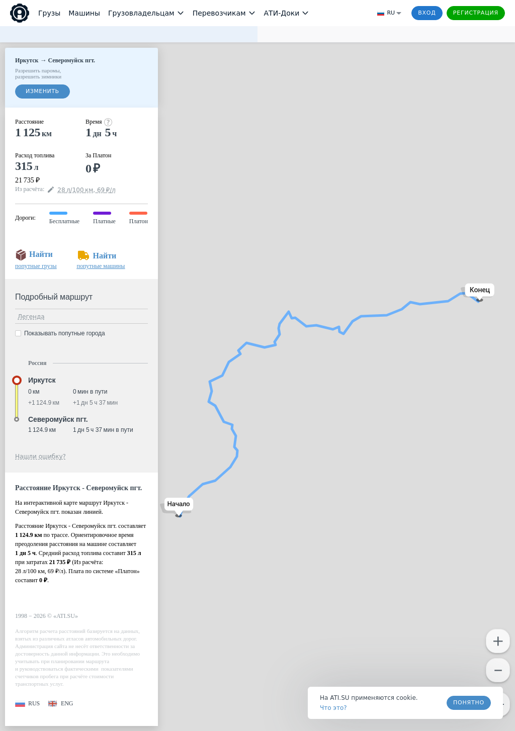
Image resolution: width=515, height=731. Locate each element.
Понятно (468, 702)
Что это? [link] (333, 707)
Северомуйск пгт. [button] (58, 419)
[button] (177, 507)
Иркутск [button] (41, 380)
